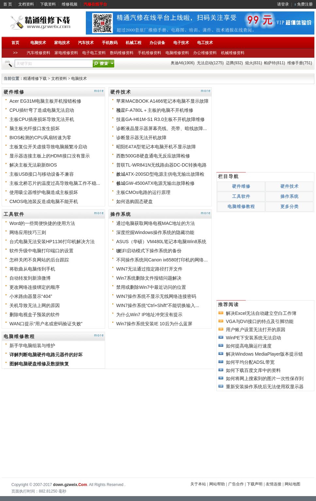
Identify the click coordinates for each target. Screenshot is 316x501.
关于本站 (198, 484)
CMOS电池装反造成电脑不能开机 (43, 201)
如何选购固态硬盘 (134, 201)
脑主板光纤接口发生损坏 (34, 128)
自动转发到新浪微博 (30, 278)
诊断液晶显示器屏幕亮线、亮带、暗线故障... (161, 128)
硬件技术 (120, 92)
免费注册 (305, 4)
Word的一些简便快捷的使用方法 (42, 223)
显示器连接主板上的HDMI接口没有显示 (49, 155)
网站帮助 (217, 484)
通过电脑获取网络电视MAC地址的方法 (155, 223)
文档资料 (26, 4)
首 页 (7, 4)
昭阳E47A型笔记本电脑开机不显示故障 (156, 146)
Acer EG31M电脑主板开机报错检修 (45, 101)
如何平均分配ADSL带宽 (250, 362)
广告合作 (236, 484)
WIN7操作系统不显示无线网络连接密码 (156, 296)
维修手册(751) (299, 63)
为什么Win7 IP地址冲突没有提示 (149, 314)
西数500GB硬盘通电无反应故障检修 (153, 155)
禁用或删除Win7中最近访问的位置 (151, 287)
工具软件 (14, 214)
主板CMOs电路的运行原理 (143, 192)
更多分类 (289, 206)
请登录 (283, 4)
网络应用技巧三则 (27, 232)
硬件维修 (14, 92)
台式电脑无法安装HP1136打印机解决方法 (52, 241)
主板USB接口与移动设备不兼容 (41, 174)
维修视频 (69, 4)
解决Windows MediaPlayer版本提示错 (264, 354)
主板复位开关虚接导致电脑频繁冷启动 (48, 146)
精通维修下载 (35, 78)
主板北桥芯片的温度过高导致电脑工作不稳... (54, 183)
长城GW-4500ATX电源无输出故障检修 (155, 183)
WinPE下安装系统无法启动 (253, 337)
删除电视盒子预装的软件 (34, 314)
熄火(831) (253, 63)
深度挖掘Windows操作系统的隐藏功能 (155, 232)
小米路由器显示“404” (30, 296)
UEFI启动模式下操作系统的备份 (149, 250)
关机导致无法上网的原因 (34, 305)
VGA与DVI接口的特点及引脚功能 (259, 321)
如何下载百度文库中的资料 (253, 370)
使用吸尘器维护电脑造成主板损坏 (43, 192)
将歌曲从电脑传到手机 (32, 269)
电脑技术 (79, 78)
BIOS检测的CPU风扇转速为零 (40, 137)
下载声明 (254, 484)
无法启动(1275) (210, 63)
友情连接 (273, 484)
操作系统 (120, 214)
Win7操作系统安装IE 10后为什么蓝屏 (154, 323)
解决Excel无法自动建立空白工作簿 (261, 313)
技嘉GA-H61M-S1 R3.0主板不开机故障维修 (160, 119)
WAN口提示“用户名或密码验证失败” (45, 323)
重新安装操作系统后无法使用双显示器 (265, 386)
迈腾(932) (234, 63)
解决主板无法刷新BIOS (33, 165)
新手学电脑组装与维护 (32, 345)
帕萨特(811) (274, 63)
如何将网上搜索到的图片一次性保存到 (265, 378)
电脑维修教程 (19, 336)
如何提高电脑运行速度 (249, 345)
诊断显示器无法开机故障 (141, 137)
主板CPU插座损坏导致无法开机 (41, 119)
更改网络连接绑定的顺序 (34, 287)
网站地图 (292, 484)
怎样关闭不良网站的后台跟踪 (39, 259)
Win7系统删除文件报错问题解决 (149, 278)
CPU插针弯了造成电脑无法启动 (41, 110)
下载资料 (48, 4)
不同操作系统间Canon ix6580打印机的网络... (162, 259)
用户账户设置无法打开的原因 (255, 329)
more (99, 91)
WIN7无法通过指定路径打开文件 (149, 269)
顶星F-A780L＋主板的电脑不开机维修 (154, 110)
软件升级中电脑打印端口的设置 (41, 250)
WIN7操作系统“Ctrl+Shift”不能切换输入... (157, 305)
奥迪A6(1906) (183, 63)
